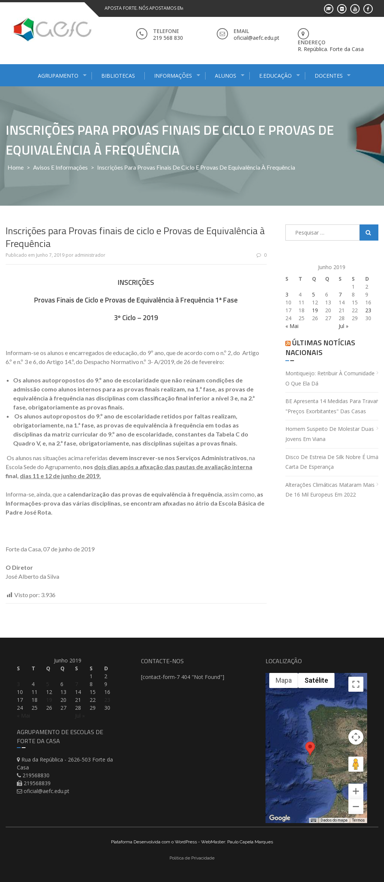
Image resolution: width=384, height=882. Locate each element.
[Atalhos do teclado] (313, 820)
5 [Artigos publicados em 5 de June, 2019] (313, 294)
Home (16, 167)
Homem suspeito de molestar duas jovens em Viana (329, 434)
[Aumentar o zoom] (355, 791)
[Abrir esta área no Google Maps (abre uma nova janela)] (279, 818)
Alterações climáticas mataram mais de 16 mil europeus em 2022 (330, 489)
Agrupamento (58, 75)
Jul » (343, 326)
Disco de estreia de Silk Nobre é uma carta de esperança (331, 462)
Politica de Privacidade (192, 858)
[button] (310, 753)
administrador (90, 255)
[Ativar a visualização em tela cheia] (355, 684)
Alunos (225, 75)
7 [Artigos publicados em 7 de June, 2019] (340, 294)
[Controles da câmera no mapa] (355, 737)
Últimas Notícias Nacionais (320, 347)
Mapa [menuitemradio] (284, 680)
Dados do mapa (334, 820)
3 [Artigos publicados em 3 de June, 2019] (286, 294)
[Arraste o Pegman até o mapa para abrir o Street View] (355, 764)
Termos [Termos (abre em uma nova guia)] (358, 820)
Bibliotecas (118, 75)
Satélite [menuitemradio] (316, 680)
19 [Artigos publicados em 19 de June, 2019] (315, 310)
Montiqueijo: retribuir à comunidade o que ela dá (330, 378)
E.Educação (275, 75)
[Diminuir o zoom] (355, 806)
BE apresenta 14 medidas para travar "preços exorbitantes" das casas (331, 406)
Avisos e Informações (60, 167)
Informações (173, 75)
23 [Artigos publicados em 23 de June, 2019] (368, 310)
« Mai (291, 326)
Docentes (329, 75)
